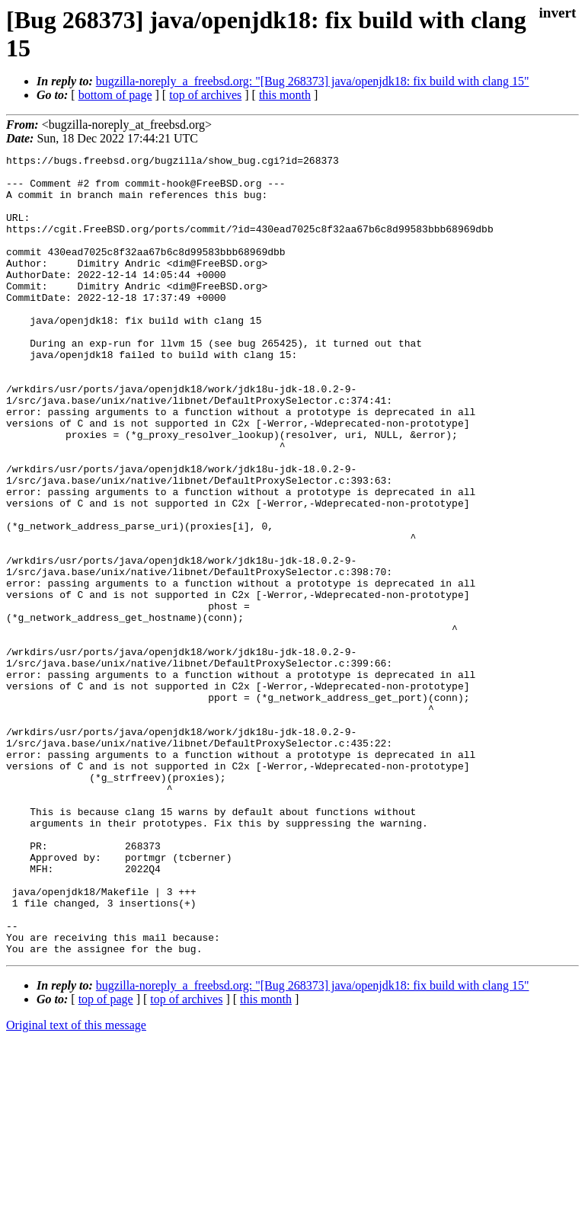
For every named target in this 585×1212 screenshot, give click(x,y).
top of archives (205, 94)
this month (285, 94)
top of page (105, 1159)
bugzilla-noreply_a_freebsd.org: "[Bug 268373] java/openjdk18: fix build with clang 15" (312, 81)
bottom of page (115, 94)
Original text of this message (76, 1184)
